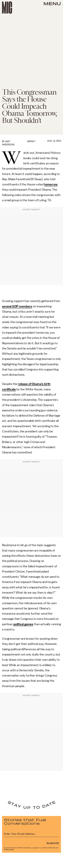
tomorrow (51, 184)
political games (23, 624)
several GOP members (17, 306)
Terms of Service (49, 848)
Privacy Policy (9, 849)
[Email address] (31, 833)
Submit (53, 843)
